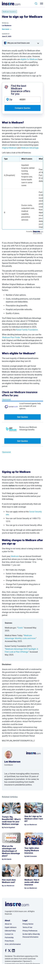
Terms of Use (27, 927)
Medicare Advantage (29, 148)
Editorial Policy (10, 931)
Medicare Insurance (9, 12)
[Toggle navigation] (42, 4)
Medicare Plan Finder (11, 337)
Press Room (9, 941)
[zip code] (22, 100)
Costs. (20, 628)
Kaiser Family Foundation (27, 330)
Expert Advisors (10, 927)
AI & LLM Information (13, 944)
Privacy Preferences (30, 931)
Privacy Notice (28, 924)
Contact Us (9, 934)
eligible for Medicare (29, 59)
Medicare (15, 556)
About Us (8, 924)
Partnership (9, 937)
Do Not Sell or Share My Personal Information (31, 935)
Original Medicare (9, 148)
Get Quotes (22, 417)
